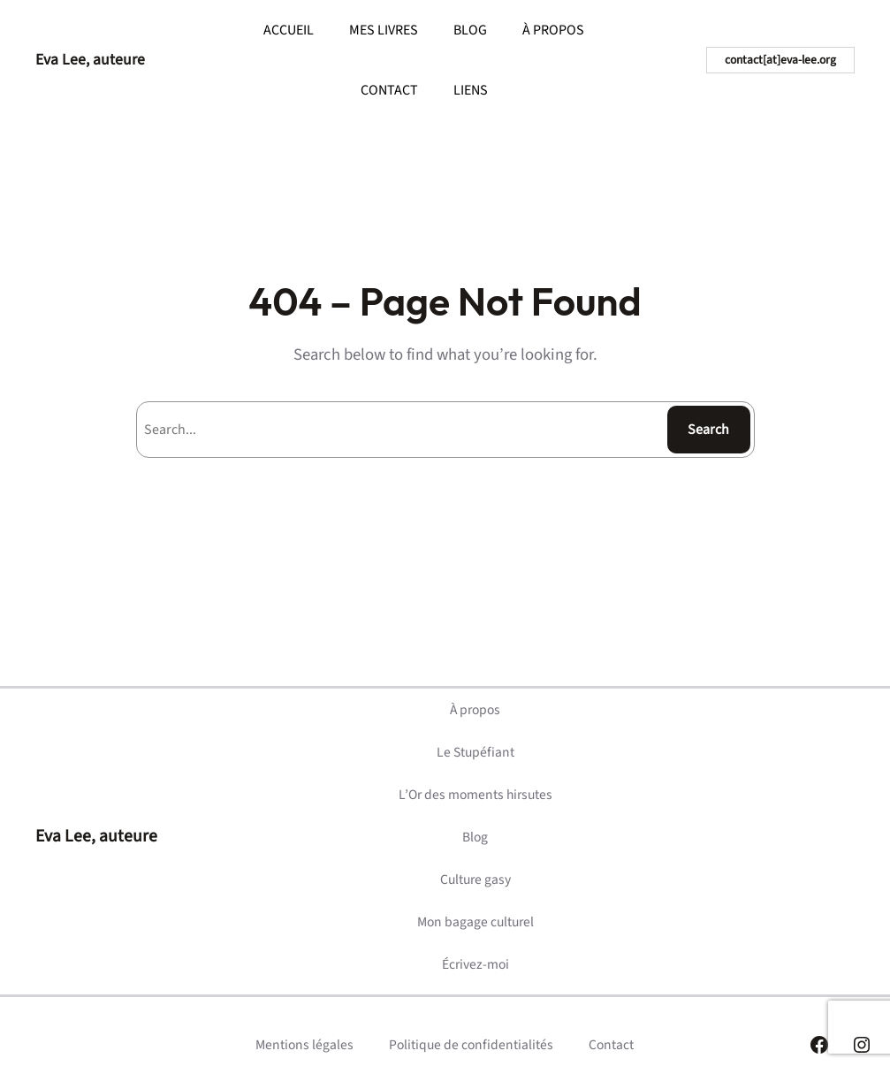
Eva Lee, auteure (90, 60)
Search (708, 429)
